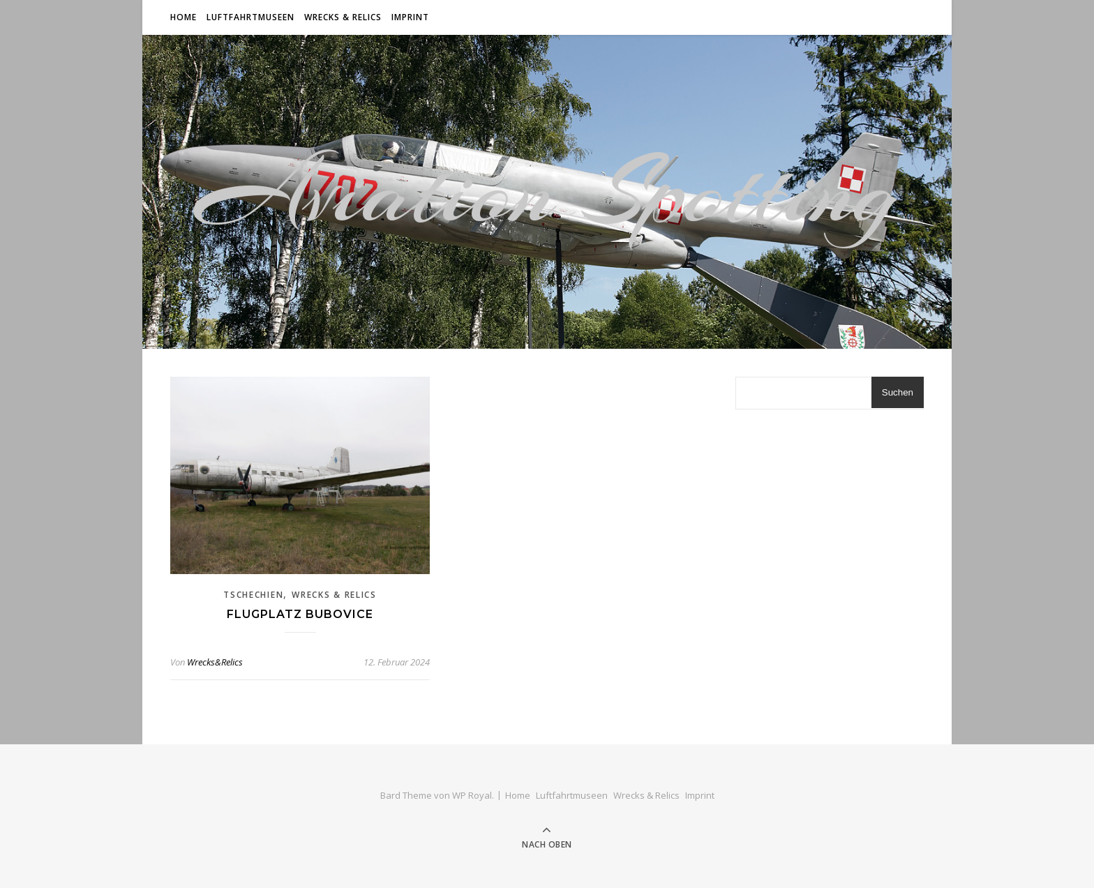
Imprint (410, 17)
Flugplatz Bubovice (300, 614)
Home (183, 17)
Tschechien (253, 595)
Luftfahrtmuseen (250, 17)
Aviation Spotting (547, 192)
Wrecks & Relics (343, 17)
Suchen (897, 392)
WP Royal (472, 795)
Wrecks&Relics (215, 662)
